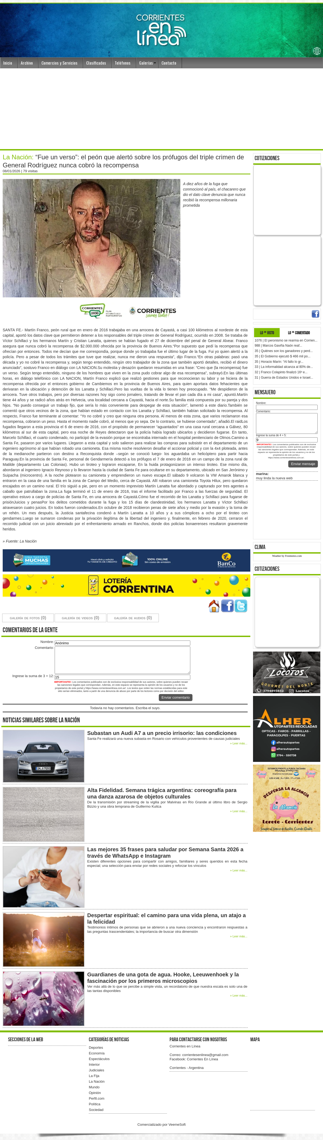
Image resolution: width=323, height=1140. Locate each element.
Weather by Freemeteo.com (287, 555)
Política (94, 1104)
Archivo (27, 62)
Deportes (96, 1048)
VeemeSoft (177, 1125)
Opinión (95, 1093)
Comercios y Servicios (59, 62)
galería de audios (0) (133, 617)
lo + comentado (299, 332)
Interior (94, 1064)
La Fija (94, 1076)
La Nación (97, 1081)
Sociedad (96, 1110)
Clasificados (96, 62)
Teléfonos (123, 62)
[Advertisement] (161, 108)
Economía (97, 1053)
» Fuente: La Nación (20, 541)
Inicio (7, 62)
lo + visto (267, 332)
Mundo (94, 1087)
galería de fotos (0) (28, 617)
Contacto (169, 62)
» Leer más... (238, 743)
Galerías (146, 62)
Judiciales (96, 1070)
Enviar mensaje (303, 464)
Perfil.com (96, 1098)
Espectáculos (99, 1059)
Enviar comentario (176, 697)
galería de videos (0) (80, 617)
